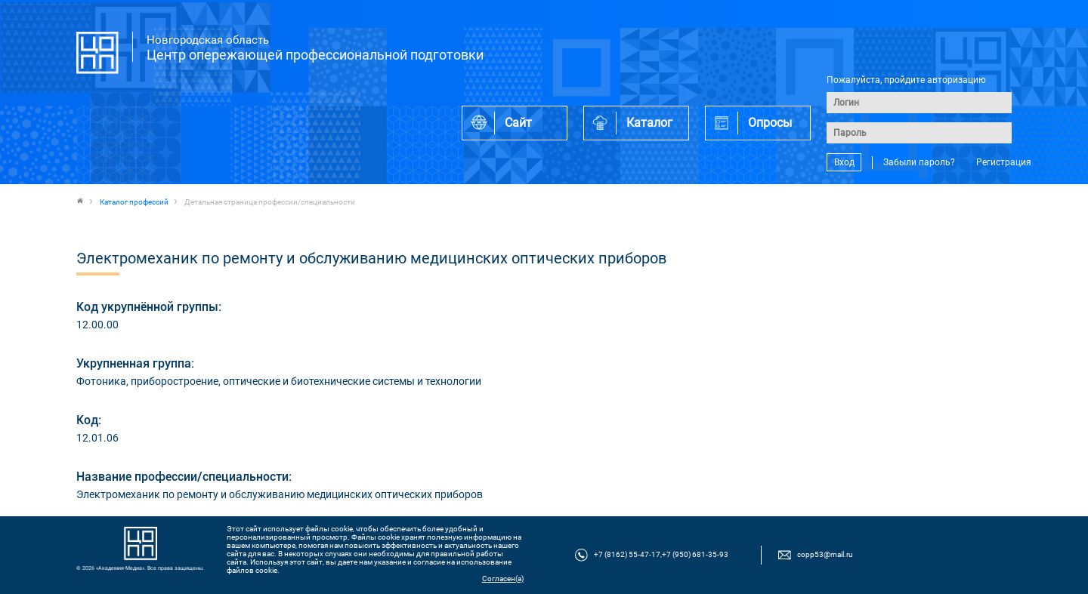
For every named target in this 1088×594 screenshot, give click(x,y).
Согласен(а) (503, 578)
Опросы (770, 122)
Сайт (518, 122)
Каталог (649, 122)
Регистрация (1003, 162)
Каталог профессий (134, 202)
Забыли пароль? (919, 162)
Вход (844, 162)
